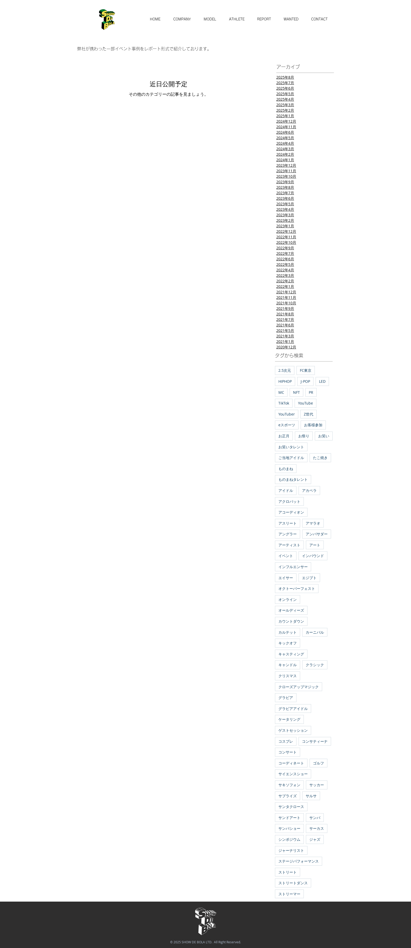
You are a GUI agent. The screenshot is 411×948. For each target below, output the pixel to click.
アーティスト (289, 544)
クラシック (315, 664)
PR (311, 392)
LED (322, 381)
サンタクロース (291, 806)
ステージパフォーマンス (298, 861)
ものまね (285, 468)
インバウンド (313, 555)
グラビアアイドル (293, 708)
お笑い (323, 435)
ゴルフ (318, 763)
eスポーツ (286, 424)
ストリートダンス (293, 882)
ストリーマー (289, 893)
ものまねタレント (293, 479)
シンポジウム (289, 839)
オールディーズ (291, 610)
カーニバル (315, 632)
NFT (296, 392)
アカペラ (309, 490)
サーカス (316, 828)
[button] (210, 19)
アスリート (287, 523)
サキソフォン (289, 784)
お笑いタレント (291, 446)
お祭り (303, 435)
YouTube (305, 403)
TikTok (283, 403)
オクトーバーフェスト (296, 588)
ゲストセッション (293, 730)
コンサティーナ (315, 741)
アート (314, 544)
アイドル (285, 490)
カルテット (287, 632)
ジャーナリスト (291, 850)
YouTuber (286, 414)
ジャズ (314, 839)
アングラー (287, 533)
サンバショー (289, 828)
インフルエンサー (293, 566)
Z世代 (308, 414)
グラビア (285, 697)
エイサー (285, 577)
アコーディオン (291, 512)
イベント (285, 555)
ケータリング (289, 719)
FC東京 (305, 370)
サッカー (316, 784)
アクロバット (289, 501)
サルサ (311, 795)
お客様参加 (313, 424)
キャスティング (291, 653)
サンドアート (289, 817)
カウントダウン (291, 621)
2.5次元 (284, 370)
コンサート (287, 752)
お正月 (283, 435)
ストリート (287, 872)
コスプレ (285, 741)
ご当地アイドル (291, 457)
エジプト (309, 577)
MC (281, 392)
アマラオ (313, 523)
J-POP (305, 381)
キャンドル (287, 664)
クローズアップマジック (298, 686)
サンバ (314, 817)
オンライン (287, 599)
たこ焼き (320, 457)
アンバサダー (317, 533)
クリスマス (287, 675)
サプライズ (287, 795)
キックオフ (287, 642)
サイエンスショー (293, 773)
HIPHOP (285, 381)
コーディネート (291, 763)
